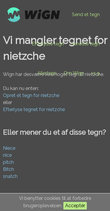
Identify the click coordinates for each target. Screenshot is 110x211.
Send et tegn (86, 14)
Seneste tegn (85, 44)
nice (7, 155)
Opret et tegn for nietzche (31, 95)
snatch (10, 176)
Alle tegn (47, 73)
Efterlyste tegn (48, 44)
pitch (8, 162)
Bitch (8, 169)
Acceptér (75, 205)
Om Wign (74, 73)
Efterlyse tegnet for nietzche (34, 109)
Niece (9, 148)
